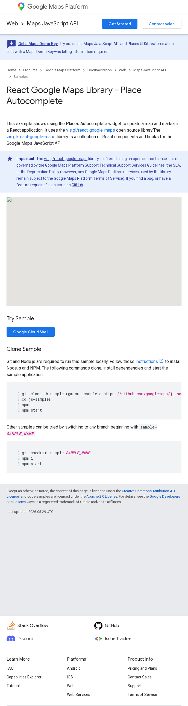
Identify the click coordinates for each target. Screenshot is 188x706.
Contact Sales (140, 677)
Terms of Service (142, 694)
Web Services (78, 694)
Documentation (99, 70)
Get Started (119, 23)
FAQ (10, 668)
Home (11, 70)
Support (135, 686)
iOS (70, 677)
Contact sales (162, 23)
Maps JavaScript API (52, 23)
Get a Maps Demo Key (38, 44)
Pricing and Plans (142, 668)
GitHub (77, 185)
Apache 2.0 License (101, 496)
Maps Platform (57, 6)
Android (74, 668)
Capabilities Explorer (24, 677)
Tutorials (14, 686)
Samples (21, 77)
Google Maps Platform (62, 70)
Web (12, 23)
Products (30, 70)
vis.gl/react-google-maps (90, 130)
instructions (147, 361)
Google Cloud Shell (30, 331)
